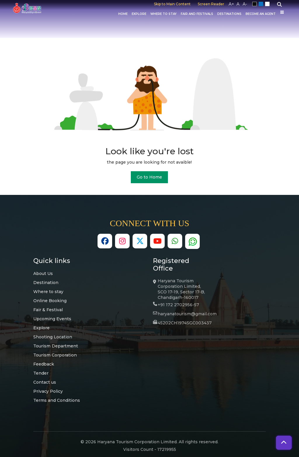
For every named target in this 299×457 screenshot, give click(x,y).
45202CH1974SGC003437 (185, 323)
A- (245, 4)
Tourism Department (55, 346)
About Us (43, 273)
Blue (262, 4)
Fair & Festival (48, 309)
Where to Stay (163, 14)
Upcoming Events (52, 318)
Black (255, 4)
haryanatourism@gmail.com (187, 313)
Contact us (44, 382)
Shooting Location (52, 337)
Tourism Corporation (55, 355)
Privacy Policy (48, 391)
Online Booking (50, 300)
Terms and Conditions (56, 400)
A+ (231, 4)
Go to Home (149, 177)
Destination (45, 282)
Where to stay (48, 291)
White (268, 4)
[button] (284, 443)
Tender (40, 373)
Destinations (229, 14)
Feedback (43, 364)
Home (123, 14)
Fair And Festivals (197, 14)
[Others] (282, 12)
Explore (139, 14)
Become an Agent (261, 14)
